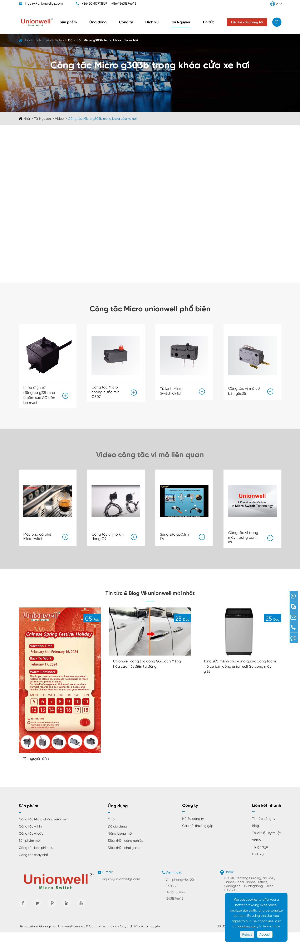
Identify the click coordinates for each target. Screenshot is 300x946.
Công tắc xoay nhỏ (33, 868)
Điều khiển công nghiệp (125, 854)
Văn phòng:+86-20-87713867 (181, 896)
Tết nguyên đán (38, 771)
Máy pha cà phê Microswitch (37, 537)
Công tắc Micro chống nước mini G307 (106, 392)
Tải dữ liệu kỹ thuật (266, 846)
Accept (264, 934)
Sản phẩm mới (29, 854)
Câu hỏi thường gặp (197, 839)
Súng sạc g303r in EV (175, 538)
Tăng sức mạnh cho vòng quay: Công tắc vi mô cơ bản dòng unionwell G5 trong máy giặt (239, 680)
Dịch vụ (152, 22)
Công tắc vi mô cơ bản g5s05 (244, 390)
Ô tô (111, 833)
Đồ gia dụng (117, 840)
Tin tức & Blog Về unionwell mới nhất (150, 600)
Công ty (126, 22)
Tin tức (208, 22)
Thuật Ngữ (260, 861)
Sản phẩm (68, 22)
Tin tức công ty (263, 832)
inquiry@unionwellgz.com (44, 3)
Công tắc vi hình (31, 840)
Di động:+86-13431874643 (176, 909)
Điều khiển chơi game (124, 861)
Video (59, 40)
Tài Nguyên (180, 22)
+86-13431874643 (123, 3)
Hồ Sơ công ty (193, 832)
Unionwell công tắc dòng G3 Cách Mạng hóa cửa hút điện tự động (146, 677)
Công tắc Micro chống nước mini (44, 833)
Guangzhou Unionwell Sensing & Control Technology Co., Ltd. (86, 940)
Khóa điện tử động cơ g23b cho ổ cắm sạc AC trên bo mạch (39, 395)
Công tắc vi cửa (31, 847)
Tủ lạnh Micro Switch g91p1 (171, 389)
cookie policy (248, 926)
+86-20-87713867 (94, 3)
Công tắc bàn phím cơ (36, 861)
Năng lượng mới (120, 847)
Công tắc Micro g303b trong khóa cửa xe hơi (103, 40)
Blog (255, 839)
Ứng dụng (98, 22)
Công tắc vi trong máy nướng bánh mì (243, 540)
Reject (247, 934)
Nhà (27, 40)
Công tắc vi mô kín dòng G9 (108, 537)
